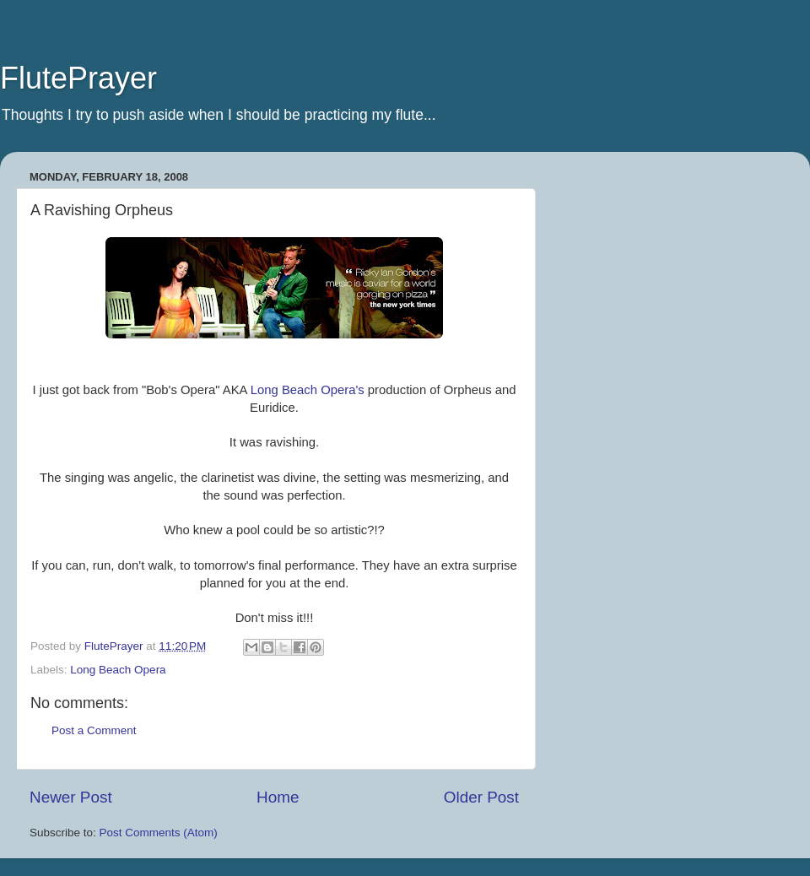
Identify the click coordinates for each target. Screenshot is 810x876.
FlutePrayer (78, 78)
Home (277, 797)
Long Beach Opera (117, 669)
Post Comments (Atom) (159, 832)
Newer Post (71, 797)
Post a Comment (94, 730)
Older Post (481, 797)
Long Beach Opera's (307, 390)
